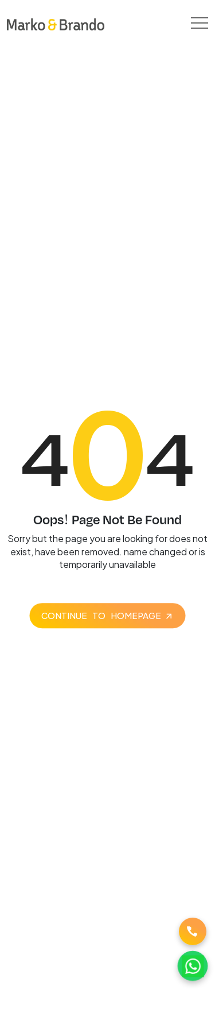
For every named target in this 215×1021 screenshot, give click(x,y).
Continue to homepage (101, 615)
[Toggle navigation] (199, 23)
